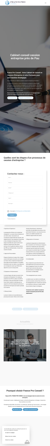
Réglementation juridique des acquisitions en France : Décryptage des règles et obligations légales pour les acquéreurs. (25, 343)
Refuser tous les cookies (10, 436)
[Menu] (45, 3)
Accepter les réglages (10, 432)
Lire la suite (25, 349)
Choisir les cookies (9, 439)
